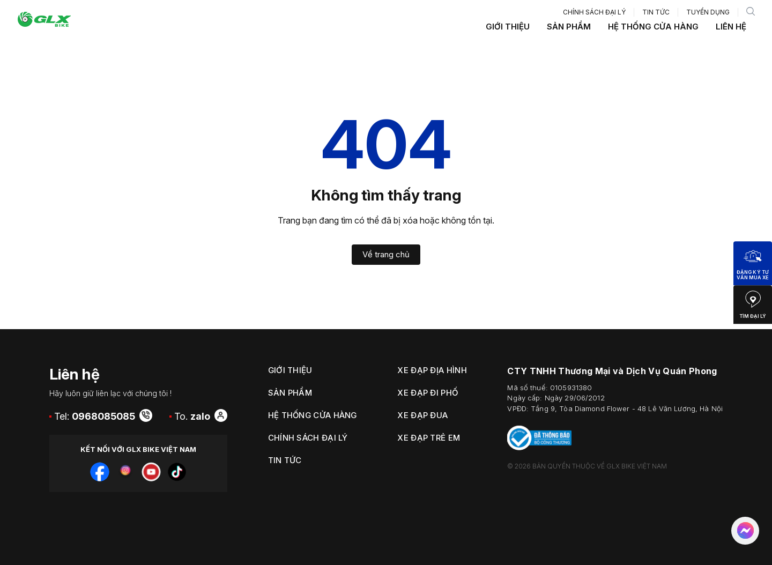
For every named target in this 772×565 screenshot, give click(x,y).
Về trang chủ (386, 254)
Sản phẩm (569, 27)
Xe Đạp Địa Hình (432, 370)
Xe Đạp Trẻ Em (428, 438)
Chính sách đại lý (594, 12)
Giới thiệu (508, 27)
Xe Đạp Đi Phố (427, 393)
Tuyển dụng (708, 12)
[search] (750, 12)
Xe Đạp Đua (422, 415)
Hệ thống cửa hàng (653, 27)
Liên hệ (731, 27)
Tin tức (656, 12)
